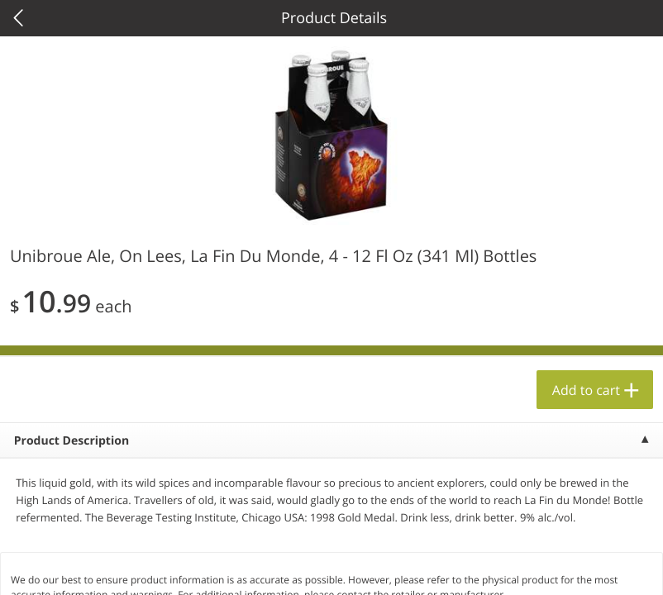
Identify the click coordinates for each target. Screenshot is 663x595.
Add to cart (586, 390)
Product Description (71, 441)
